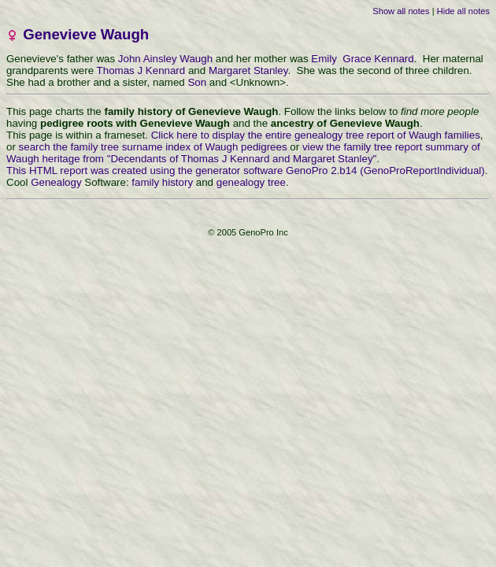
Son (196, 82)
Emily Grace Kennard (362, 59)
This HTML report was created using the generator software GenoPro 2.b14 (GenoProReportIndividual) (245, 170)
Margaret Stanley (248, 70)
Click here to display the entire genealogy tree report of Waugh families (315, 135)
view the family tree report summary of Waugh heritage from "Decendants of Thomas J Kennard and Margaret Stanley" (243, 153)
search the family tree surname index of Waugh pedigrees (153, 147)
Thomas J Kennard (141, 70)
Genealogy (56, 182)
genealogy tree (251, 182)
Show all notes (400, 11)
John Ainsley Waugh (165, 59)
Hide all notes (463, 11)
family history (162, 182)
